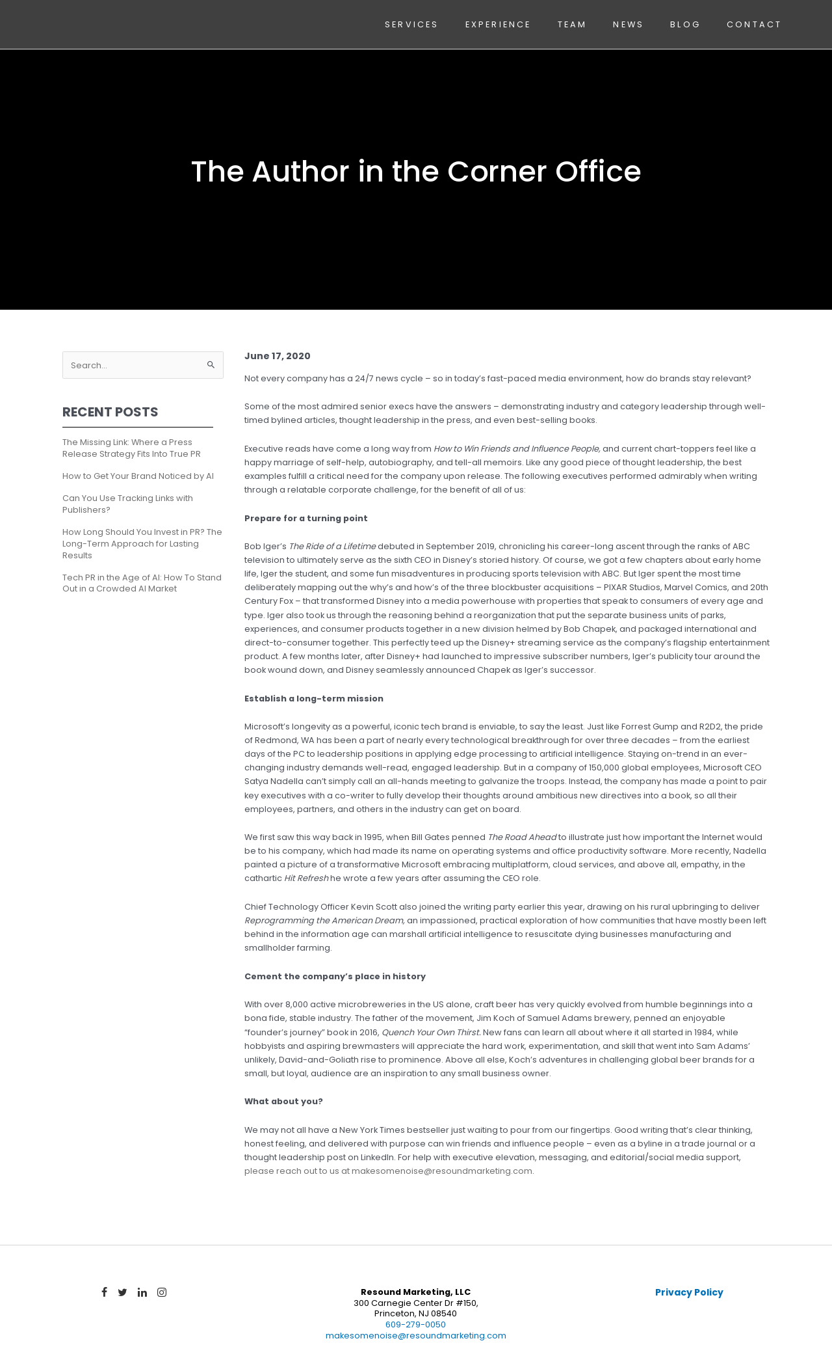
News (628, 24)
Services (412, 24)
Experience (498, 24)
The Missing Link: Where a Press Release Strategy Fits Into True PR (131, 448)
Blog (685, 24)
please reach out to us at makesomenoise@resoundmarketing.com (388, 1170)
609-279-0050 (415, 1324)
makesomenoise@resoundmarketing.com (416, 1335)
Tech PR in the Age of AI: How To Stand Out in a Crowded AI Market (142, 583)
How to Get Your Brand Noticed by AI (138, 476)
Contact (754, 24)
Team (573, 24)
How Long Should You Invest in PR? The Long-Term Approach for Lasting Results (142, 543)
